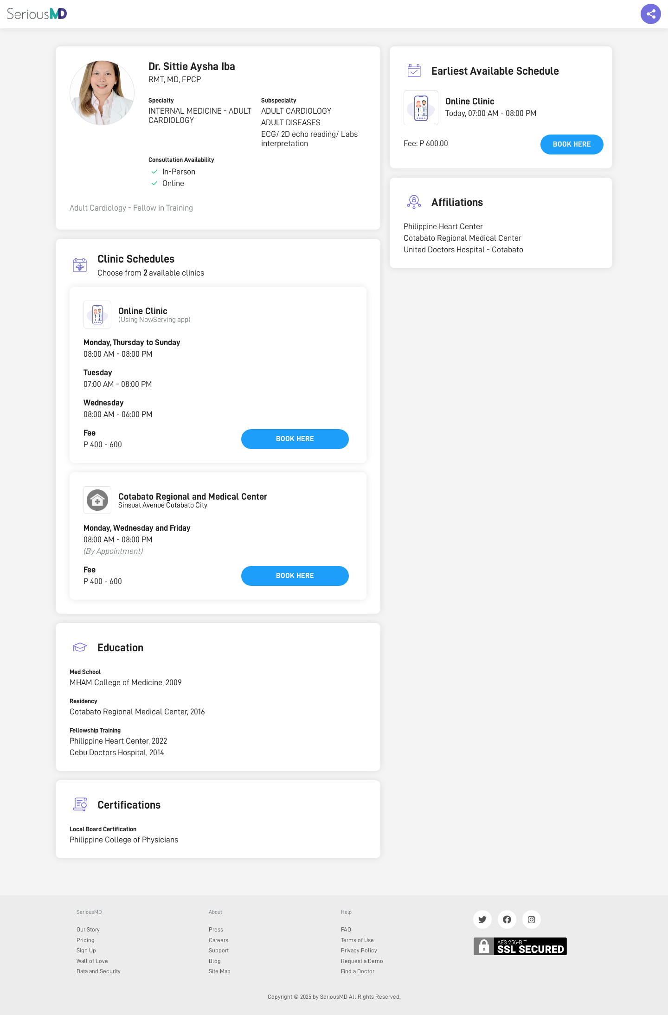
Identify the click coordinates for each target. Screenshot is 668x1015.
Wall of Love (92, 961)
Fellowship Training (95, 730)
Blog (215, 961)
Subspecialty (278, 100)
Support (219, 950)
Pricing (86, 940)
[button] (97, 314)
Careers (218, 940)
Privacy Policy (359, 950)
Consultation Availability (181, 159)
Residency (83, 701)
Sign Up (86, 950)
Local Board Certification (103, 829)
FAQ (346, 929)
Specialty (161, 100)
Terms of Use (357, 940)
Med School (85, 671)
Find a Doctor (357, 971)
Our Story (88, 929)
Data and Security (99, 971)
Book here (295, 439)
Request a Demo (362, 961)
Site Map (220, 971)
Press (216, 929)
